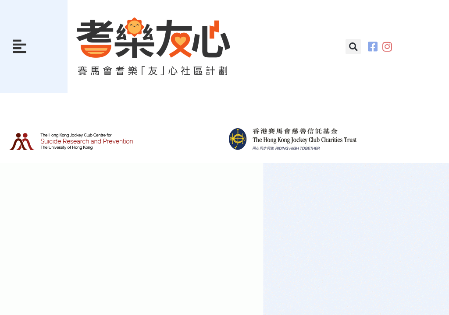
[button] (19, 47)
